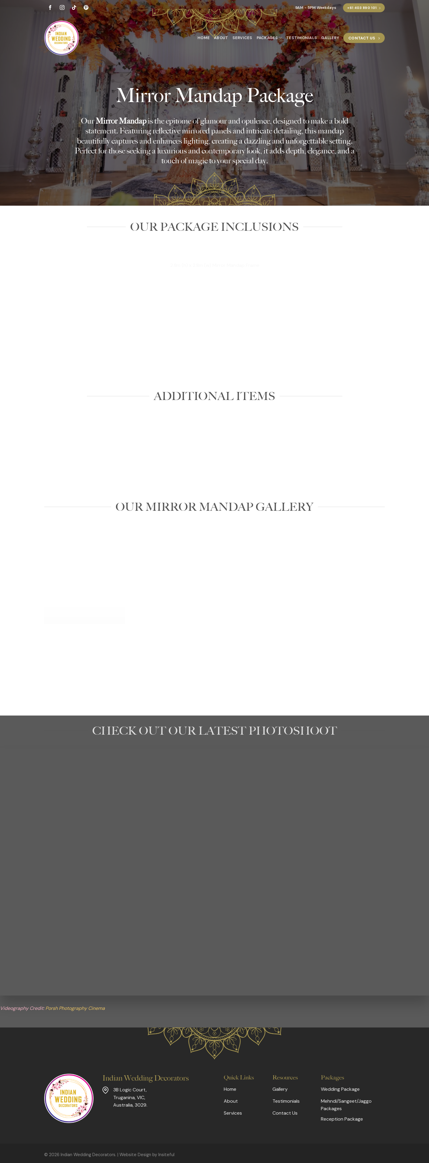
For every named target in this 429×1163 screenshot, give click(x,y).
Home (203, 37)
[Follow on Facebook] (50, 7)
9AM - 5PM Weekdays (315, 7)
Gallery (330, 37)
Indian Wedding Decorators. (88, 1154)
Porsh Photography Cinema (75, 1008)
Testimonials (301, 37)
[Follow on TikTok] (74, 7)
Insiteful (166, 1154)
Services (242, 37)
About (221, 37)
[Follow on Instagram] (62, 7)
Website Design (135, 1154)
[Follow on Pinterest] (86, 7)
